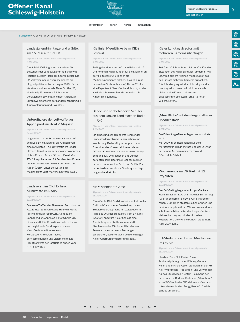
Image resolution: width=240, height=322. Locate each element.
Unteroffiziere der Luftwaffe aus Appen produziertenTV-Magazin (50, 121)
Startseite (24, 35)
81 (149, 306)
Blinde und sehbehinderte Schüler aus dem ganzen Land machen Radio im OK (119, 115)
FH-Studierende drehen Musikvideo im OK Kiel (185, 240)
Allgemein (31, 58)
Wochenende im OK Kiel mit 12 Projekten (182, 173)
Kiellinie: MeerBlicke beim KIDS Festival (116, 50)
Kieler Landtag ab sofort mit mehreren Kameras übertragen (181, 50)
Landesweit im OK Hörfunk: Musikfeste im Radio (47, 188)
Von (57, 58)
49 (119, 306)
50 (127, 306)
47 (104, 306)
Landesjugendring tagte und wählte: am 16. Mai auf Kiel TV (53, 50)
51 (134, 306)
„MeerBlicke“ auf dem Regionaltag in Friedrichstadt (185, 117)
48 (111, 306)
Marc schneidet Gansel (109, 187)
